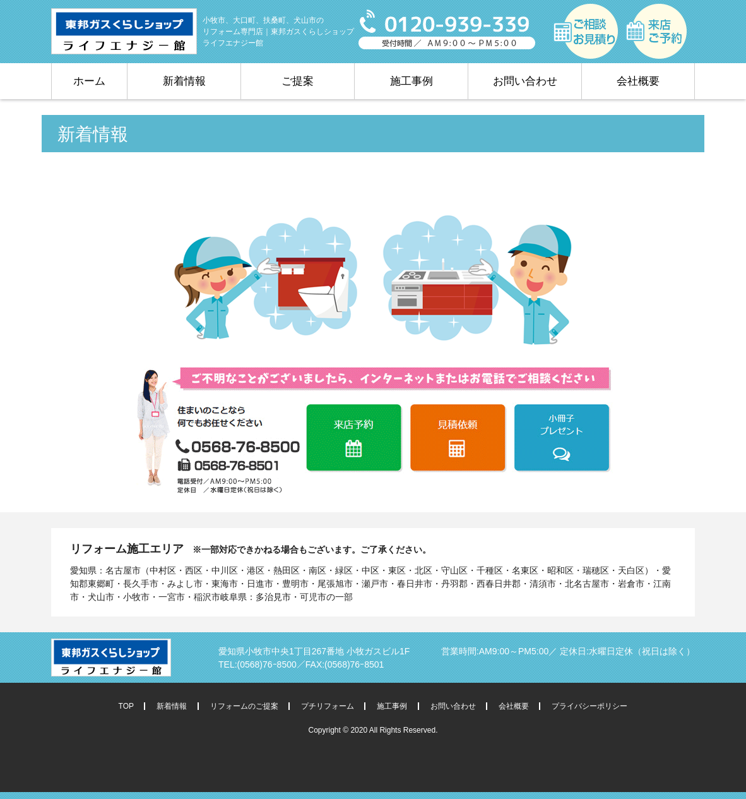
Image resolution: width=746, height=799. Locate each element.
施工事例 (411, 81)
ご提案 (297, 81)
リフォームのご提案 (244, 706)
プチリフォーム (327, 706)
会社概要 (638, 81)
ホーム (89, 81)
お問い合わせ (525, 81)
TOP (126, 706)
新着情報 (184, 81)
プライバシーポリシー (589, 706)
